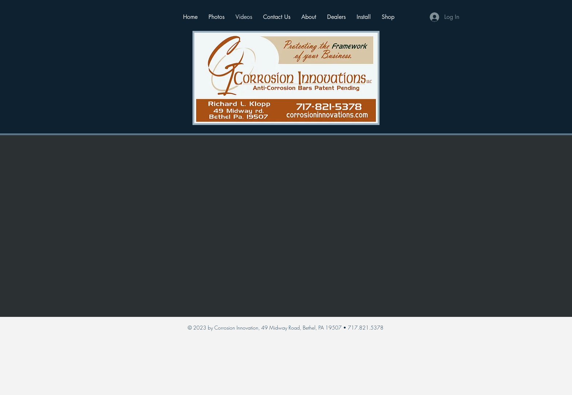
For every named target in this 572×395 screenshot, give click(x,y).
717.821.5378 (366, 327)
